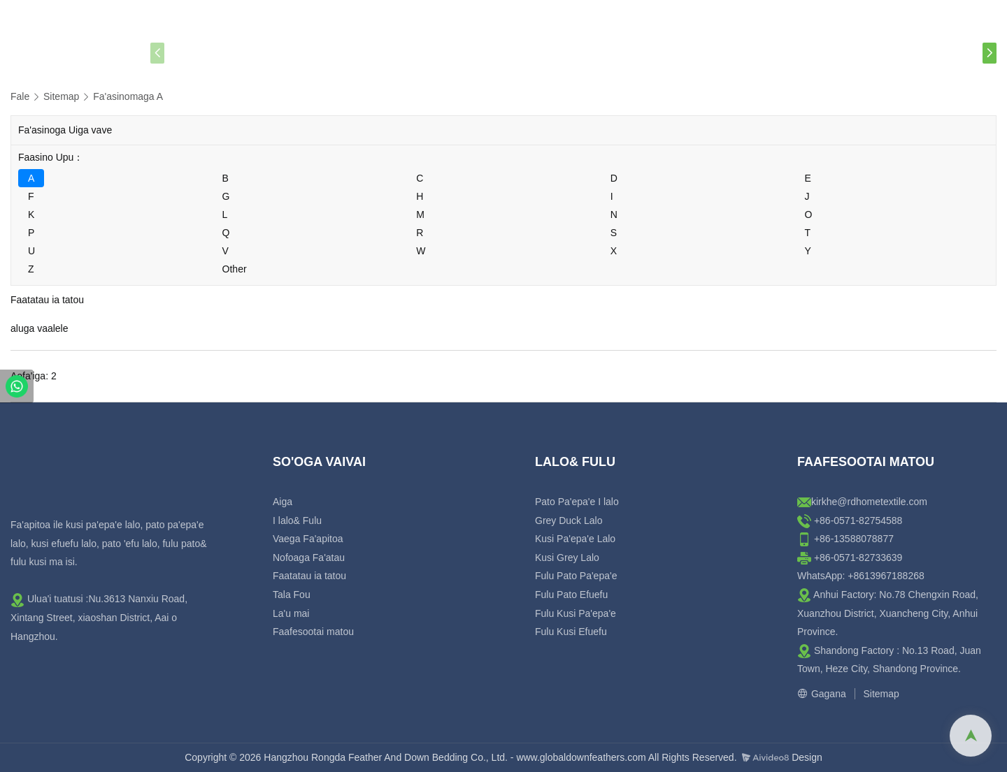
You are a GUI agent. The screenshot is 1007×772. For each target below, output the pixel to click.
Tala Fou (647, 53)
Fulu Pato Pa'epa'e (576, 575)
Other (234, 269)
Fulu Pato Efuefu (571, 594)
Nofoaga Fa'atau (309, 557)
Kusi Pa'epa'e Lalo (575, 538)
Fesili (941, 53)
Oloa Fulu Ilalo (396, 53)
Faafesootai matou (837, 53)
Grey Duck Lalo (568, 520)
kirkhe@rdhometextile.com (869, 501)
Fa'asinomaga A (128, 96)
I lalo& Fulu (297, 520)
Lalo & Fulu (268, 53)
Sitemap (61, 96)
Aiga (191, 53)
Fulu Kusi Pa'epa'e (575, 613)
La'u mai (726, 53)
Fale (19, 96)
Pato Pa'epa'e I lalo (577, 501)
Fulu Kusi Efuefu (571, 631)
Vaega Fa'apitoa (308, 538)
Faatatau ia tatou (540, 53)
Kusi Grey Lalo (567, 557)
